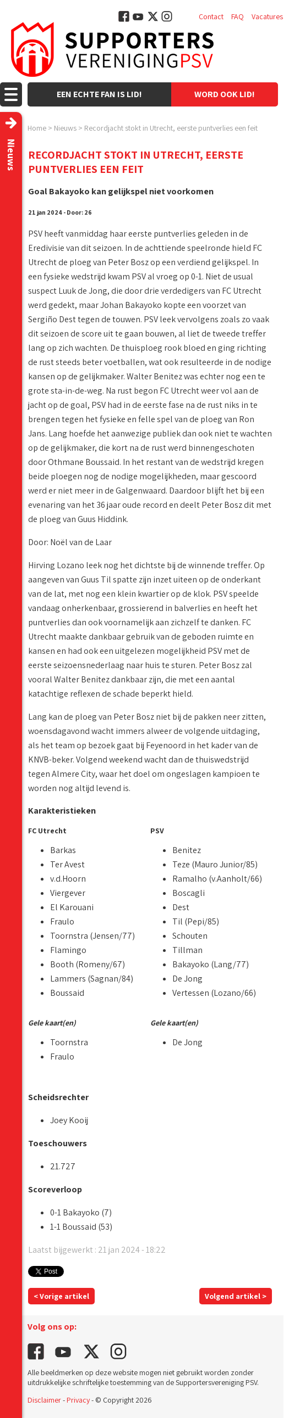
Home (37, 128)
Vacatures (267, 16)
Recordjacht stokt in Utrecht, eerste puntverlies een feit (171, 128)
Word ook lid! (224, 94)
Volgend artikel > (235, 1296)
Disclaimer (44, 1400)
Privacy (78, 1400)
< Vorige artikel (61, 1296)
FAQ (237, 16)
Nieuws (65, 128)
